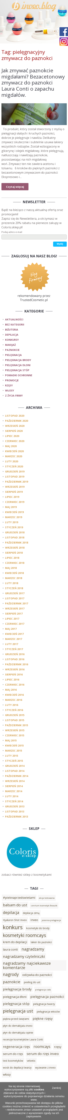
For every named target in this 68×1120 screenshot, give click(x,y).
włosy (9, 390)
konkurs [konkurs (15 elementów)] (13, 927)
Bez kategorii (14, 324)
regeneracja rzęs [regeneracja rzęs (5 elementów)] (16, 1046)
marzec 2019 (13, 517)
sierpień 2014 (14, 786)
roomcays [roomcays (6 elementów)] (42, 1046)
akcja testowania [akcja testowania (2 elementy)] (47, 898)
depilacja (11, 334)
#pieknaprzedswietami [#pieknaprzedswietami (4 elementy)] (19, 898)
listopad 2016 (14, 659)
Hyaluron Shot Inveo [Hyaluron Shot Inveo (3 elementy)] (15, 920)
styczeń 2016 (14, 710)
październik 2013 (16, 816)
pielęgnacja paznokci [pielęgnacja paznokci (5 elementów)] (47, 996)
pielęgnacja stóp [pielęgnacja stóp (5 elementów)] (16, 1003)
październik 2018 (16, 542)
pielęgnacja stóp (17, 370)
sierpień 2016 (14, 674)
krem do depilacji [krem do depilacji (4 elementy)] (15, 942)
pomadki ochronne (18, 375)
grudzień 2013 (14, 806)
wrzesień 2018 (14, 547)
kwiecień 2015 (14, 745)
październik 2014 (16, 776)
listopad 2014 (14, 771)
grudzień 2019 (14, 471)
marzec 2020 (13, 456)
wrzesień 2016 (14, 669)
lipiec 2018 (12, 557)
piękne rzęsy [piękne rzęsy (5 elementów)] (43, 1018)
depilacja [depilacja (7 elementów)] (11, 912)
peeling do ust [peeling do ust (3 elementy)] (32, 982)
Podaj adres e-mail (11, 232)
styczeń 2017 (14, 649)
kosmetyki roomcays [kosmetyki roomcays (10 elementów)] (24, 935)
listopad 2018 (14, 537)
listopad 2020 (14, 415)
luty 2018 (11, 583)
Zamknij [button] (56, 1087)
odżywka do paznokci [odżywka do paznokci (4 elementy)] (37, 975)
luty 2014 (11, 796)
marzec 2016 (13, 700)
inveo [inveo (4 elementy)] (34, 920)
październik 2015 (16, 725)
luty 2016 (11, 705)
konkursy (12, 339)
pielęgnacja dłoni (17, 365)
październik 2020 (16, 420)
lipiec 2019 (12, 497)
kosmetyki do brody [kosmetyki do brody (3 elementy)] (38, 928)
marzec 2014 (13, 791)
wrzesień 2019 (14, 486)
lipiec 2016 (12, 679)
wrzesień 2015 (14, 730)
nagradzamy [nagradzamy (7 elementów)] (33, 949)
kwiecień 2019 (14, 512)
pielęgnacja (13, 355)
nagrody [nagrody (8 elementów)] (11, 974)
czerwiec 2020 (14, 441)
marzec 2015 (13, 750)
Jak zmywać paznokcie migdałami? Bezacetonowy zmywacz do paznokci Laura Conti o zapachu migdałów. (33, 82)
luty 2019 (11, 522)
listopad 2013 (14, 811)
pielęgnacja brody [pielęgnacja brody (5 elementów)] (17, 989)
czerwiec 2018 (14, 563)
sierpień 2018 (14, 552)
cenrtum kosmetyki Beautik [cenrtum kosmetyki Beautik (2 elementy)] (44, 905)
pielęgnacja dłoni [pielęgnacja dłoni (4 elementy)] (15, 997)
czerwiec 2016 (14, 684)
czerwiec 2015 (14, 735)
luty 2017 (11, 644)
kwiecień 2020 (14, 451)
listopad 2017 (14, 598)
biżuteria (11, 329)
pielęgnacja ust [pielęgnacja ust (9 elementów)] (18, 1011)
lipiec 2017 (12, 618)
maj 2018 (11, 568)
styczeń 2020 (14, 466)
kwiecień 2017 (14, 634)
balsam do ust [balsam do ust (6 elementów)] (15, 904)
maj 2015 (11, 740)
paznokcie (12, 350)
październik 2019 (16, 481)
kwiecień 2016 (14, 694)
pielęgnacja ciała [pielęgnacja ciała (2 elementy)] (43, 989)
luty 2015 (11, 755)
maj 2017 (11, 628)
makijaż (10, 345)
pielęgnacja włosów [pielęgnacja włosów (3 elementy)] (48, 1011)
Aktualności (14, 319)
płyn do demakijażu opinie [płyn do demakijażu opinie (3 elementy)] (18, 1032)
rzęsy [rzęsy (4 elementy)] (57, 1047)
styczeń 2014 (14, 801)
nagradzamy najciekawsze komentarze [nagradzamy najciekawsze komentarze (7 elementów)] (27, 965)
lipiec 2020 (12, 436)
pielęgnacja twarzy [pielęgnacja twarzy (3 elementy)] (44, 1004)
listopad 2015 (14, 720)
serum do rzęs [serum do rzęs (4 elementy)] (13, 1054)
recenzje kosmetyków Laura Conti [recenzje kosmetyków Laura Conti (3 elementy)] (23, 1039)
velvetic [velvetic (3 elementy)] (31, 1060)
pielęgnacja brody (18, 360)
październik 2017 (16, 603)
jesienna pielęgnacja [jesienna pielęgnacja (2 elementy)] (51, 920)
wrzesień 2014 (14, 781)
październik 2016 (16, 664)
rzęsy (9, 385)
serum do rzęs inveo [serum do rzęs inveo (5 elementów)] (43, 1053)
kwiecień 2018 (14, 573)
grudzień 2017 (14, 593)
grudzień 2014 (14, 766)
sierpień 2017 (14, 613)
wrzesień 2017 (14, 608)
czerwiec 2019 (14, 502)
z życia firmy (14, 395)
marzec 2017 (13, 639)
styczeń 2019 (14, 527)
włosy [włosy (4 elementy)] (7, 1075)
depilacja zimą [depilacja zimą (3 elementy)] (31, 913)
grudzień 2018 (14, 532)
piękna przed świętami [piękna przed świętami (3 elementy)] (16, 1019)
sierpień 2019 (14, 491)
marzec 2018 (13, 578)
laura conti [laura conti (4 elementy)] (10, 949)
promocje (12, 380)
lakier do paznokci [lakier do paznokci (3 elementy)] (41, 942)
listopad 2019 (14, 476)
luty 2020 (11, 461)
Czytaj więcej (15, 186)
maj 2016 (11, 689)
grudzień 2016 (14, 654)
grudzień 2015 (14, 715)
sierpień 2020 (14, 431)
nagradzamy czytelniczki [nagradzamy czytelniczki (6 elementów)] (24, 956)
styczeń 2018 (14, 588)
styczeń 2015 (14, 760)
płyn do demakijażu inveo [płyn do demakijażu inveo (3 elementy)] (17, 1025)
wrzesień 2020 (14, 426)
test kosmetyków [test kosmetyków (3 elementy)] (13, 1060)
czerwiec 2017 (14, 623)
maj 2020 (11, 446)
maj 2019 (11, 507)
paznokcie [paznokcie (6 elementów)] (11, 981)
